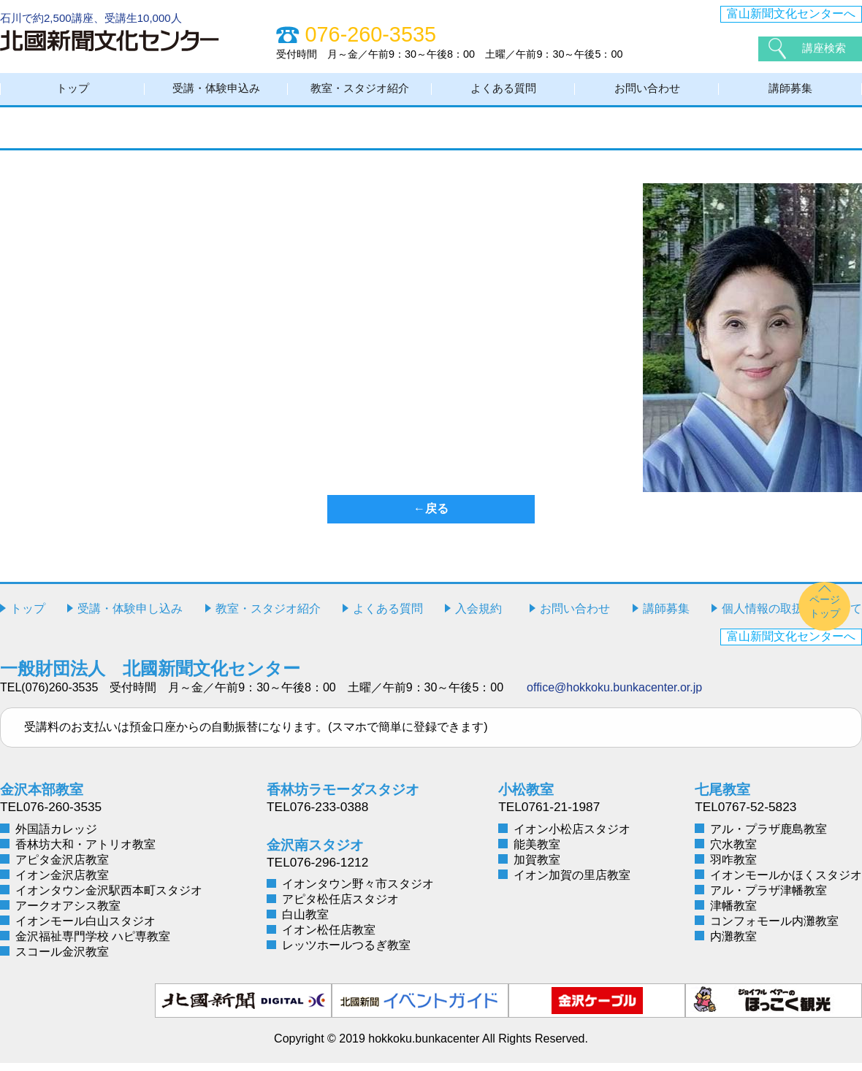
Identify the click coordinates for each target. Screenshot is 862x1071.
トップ (73, 93)
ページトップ (824, 614)
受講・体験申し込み (130, 617)
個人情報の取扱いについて (792, 617)
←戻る (431, 517)
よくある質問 (503, 93)
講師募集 (790, 93)
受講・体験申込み (216, 93)
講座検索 (825, 48)
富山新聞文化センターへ (791, 13)
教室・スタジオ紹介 (360, 93)
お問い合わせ (647, 93)
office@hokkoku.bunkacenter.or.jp (614, 696)
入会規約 (478, 617)
